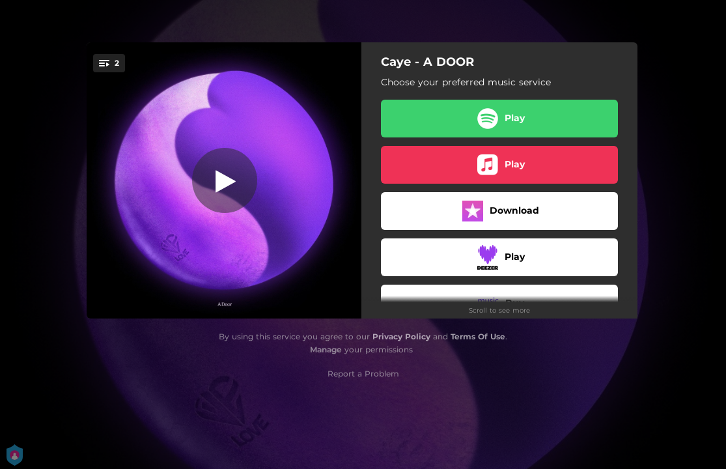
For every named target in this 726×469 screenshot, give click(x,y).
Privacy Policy (401, 336)
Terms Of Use (478, 336)
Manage (326, 349)
